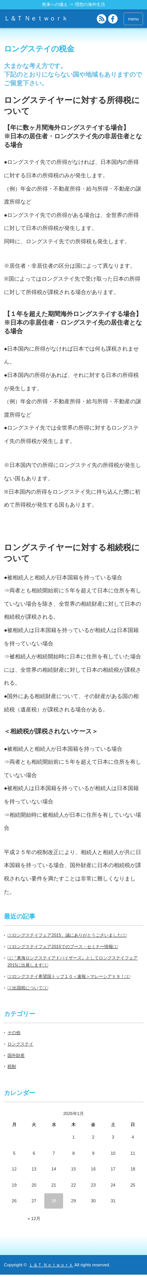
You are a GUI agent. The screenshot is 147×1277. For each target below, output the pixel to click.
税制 (11, 1068)
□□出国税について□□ (27, 990)
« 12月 (33, 1220)
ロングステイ (20, 1046)
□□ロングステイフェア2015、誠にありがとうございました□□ (67, 937)
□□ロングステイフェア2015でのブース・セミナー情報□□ (62, 948)
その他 (13, 1035)
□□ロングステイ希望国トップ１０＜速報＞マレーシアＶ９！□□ (68, 978)
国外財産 (16, 1057)
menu (133, 19)
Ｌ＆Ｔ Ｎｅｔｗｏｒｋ (36, 18)
